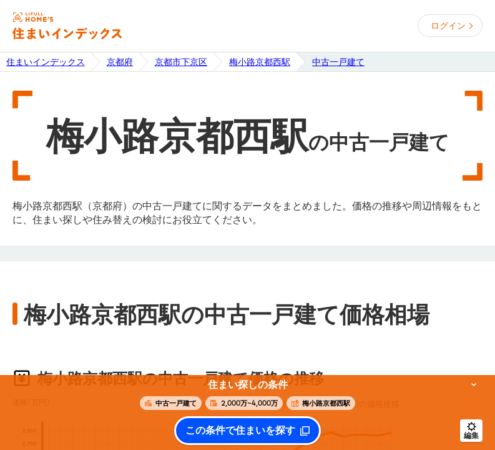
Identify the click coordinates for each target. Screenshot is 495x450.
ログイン (448, 26)
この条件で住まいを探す (240, 431)
